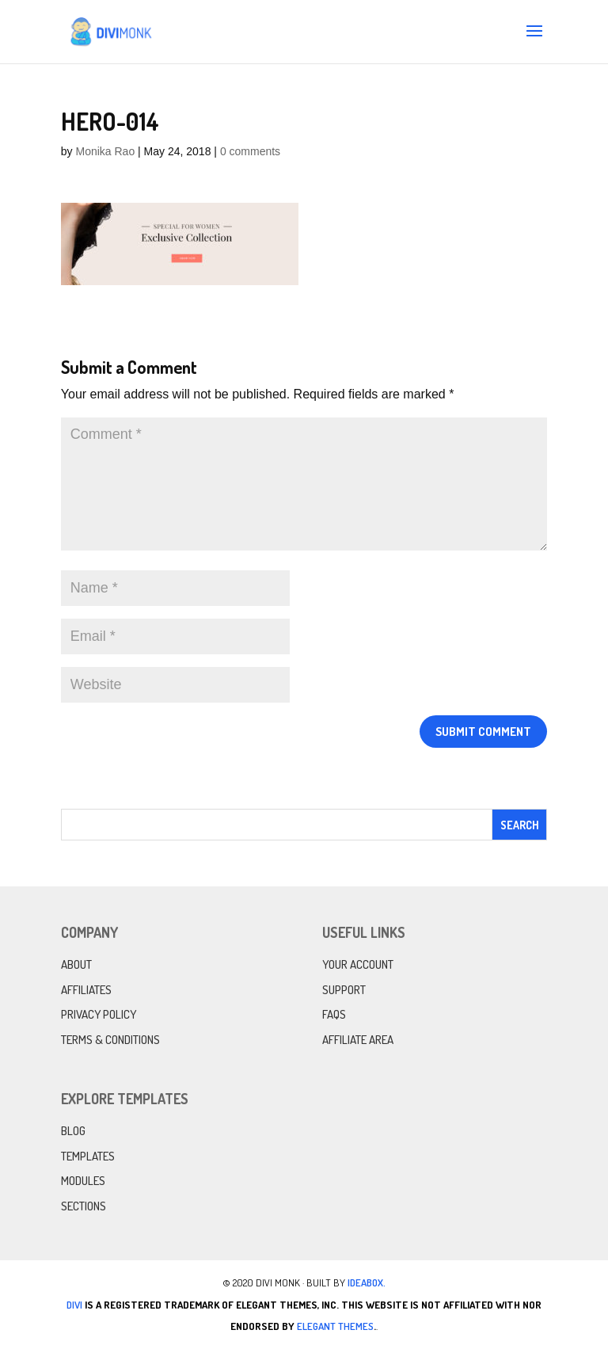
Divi (74, 1304)
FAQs (334, 1014)
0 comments (250, 151)
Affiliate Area (357, 1039)
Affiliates (86, 989)
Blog (73, 1130)
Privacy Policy (98, 1014)
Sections (83, 1206)
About (76, 964)
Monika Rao (105, 151)
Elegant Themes (335, 1326)
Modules (83, 1180)
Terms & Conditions (110, 1039)
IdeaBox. (367, 1282)
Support (344, 989)
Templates (88, 1156)
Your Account (357, 964)
